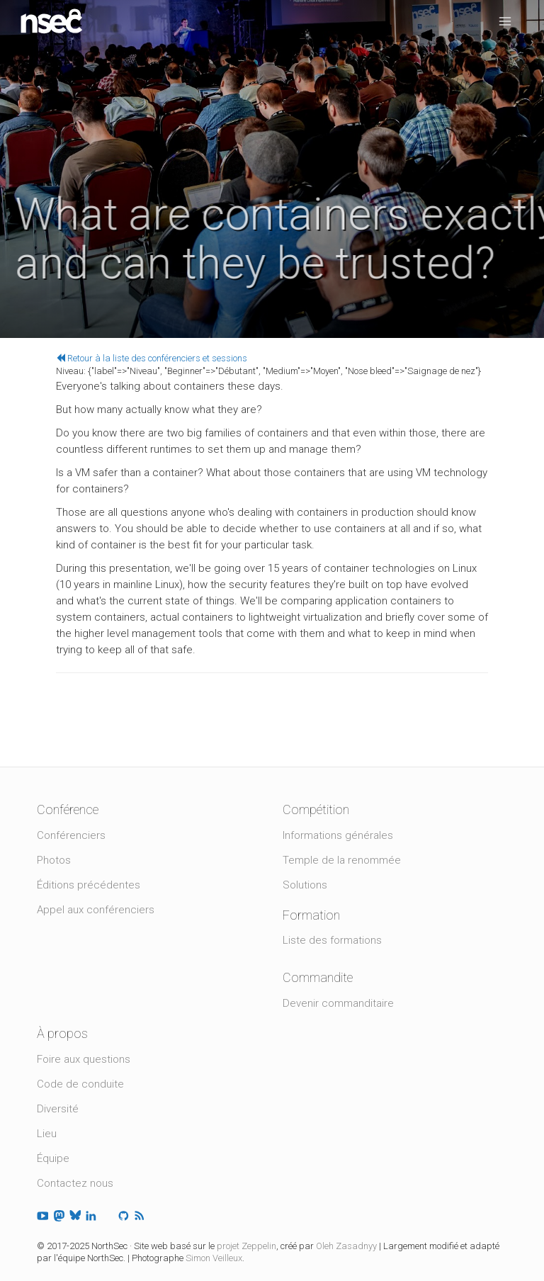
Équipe (53, 1158)
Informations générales (338, 835)
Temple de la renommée (342, 860)
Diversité (58, 1108)
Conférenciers (71, 835)
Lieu (47, 1133)
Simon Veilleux (214, 1258)
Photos (54, 860)
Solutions (305, 885)
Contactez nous (75, 1183)
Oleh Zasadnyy (346, 1246)
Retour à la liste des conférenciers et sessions (151, 358)
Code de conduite (80, 1084)
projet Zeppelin (246, 1246)
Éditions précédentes (88, 885)
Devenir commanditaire (338, 1003)
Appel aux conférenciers (95, 909)
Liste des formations (332, 940)
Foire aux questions (83, 1059)
